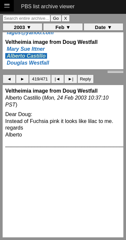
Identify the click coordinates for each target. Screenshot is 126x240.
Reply (85, 78)
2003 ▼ (22, 27)
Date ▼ (103, 27)
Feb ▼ (63, 27)
